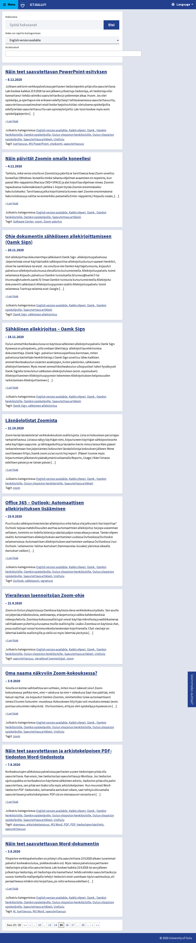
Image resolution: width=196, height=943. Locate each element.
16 (67, 925)
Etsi (111, 24)
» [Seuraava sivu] (92, 925)
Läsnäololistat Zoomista (31, 420)
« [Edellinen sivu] (30, 925)
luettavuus (20, 144)
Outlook (18, 581)
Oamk (91, 130)
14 (55, 925)
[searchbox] (7, 54)
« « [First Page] (25, 925)
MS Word (56, 824)
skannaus (19, 824)
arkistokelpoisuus (37, 824)
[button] (192, 689)
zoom (38, 221)
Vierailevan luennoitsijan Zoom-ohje (44, 595)
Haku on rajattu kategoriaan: (23, 33)
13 (49, 925)
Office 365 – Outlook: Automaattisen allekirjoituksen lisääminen (44, 505)
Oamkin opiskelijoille (37, 135)
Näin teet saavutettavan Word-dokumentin (52, 843)
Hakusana (11, 17)
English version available (51, 130)
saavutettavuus (74, 144)
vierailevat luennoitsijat (50, 658)
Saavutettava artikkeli (37, 139)
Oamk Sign (20, 314)
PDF (66, 824)
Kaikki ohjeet (77, 130)
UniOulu (59, 139)
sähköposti (32, 581)
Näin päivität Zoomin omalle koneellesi (48, 158)
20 (83, 925)
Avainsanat (12, 47)
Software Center (23, 221)
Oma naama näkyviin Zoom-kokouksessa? (51, 673)
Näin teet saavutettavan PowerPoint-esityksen (56, 71)
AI (14, 911)
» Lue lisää (11, 121)
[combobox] (73, 54)
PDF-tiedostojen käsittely (86, 824)
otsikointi (56, 144)
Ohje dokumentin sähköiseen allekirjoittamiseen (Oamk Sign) (58, 239)
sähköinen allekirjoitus (42, 314)
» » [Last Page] (97, 925)
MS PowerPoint (39, 144)
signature (47, 581)
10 (39, 925)
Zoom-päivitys (52, 221)
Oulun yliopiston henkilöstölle (71, 135)
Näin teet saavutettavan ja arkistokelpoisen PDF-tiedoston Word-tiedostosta (58, 753)
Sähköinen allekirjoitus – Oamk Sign (45, 329)
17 (72, 925)
